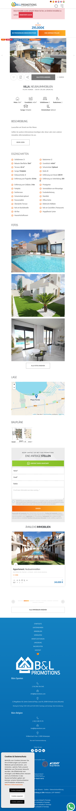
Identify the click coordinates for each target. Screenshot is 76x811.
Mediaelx (48, 793)
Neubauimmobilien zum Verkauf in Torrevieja (38, 800)
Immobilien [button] (38, 631)
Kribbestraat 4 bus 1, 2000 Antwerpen (38, 736)
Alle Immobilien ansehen (38, 610)
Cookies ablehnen (17, 802)
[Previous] (13, 601)
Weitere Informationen (14, 785)
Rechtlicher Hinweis (36, 789)
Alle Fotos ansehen (43, 77)
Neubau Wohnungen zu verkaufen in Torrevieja (38, 804)
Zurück (60, 77)
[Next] (63, 601)
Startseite (38, 624)
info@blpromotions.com (38, 694)
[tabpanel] (38, 559)
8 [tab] (35, 602)
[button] (27, 77)
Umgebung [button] (38, 643)
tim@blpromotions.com (38, 728)
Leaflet (34, 414)
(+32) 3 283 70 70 (38, 721)
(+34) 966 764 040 (38, 686)
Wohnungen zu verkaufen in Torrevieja (38, 807)
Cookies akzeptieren (17, 790)
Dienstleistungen (38, 639)
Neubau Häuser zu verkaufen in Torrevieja (38, 802)
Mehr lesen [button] (21, 142)
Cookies (46, 789)
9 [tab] (41, 602)
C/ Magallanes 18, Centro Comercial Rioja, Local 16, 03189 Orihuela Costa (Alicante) (38, 702)
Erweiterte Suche (26, 15)
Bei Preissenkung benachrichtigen (24, 33)
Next (74, 55)
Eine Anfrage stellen (52, 33)
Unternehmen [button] (38, 627)
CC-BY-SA (61, 414)
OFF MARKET (56, 793)
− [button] (14, 387)
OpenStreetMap (47, 414)
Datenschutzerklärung (32, 502)
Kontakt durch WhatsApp (38, 463)
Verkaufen (38, 635)
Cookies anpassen (17, 796)
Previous (2, 55)
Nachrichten (38, 646)
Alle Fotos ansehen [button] (38, 366)
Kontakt (38, 650)
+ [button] (14, 384)
